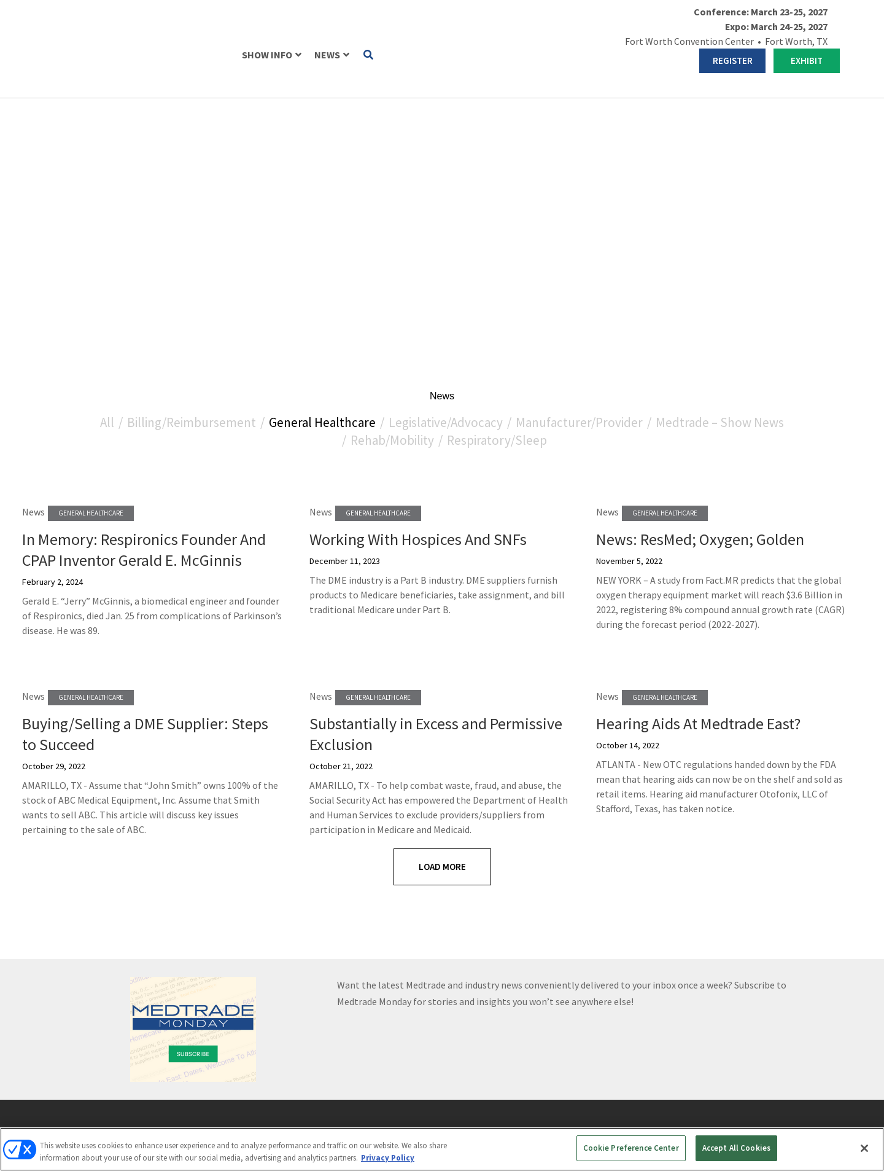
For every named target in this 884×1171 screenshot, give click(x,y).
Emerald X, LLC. (680, 1092)
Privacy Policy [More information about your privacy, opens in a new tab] (387, 1158)
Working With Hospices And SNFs (418, 263)
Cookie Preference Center (631, 1148)
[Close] (864, 1148)
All (107, 146)
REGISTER (733, 60)
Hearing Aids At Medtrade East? (698, 447)
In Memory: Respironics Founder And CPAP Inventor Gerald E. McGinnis (144, 273)
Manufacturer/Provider (579, 146)
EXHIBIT (807, 60)
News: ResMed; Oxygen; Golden (700, 263)
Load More (442, 590)
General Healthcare (322, 146)
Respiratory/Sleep (497, 163)
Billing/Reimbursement (191, 146)
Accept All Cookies (736, 1148)
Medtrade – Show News (720, 146)
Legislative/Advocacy (446, 146)
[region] (442, 1149)
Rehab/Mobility (392, 163)
